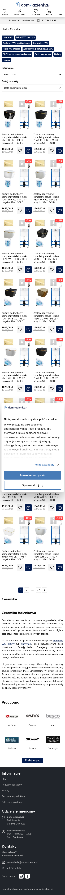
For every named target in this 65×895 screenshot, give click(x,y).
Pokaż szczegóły (44, 464)
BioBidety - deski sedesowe (17, 54)
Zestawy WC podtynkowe (16, 43)
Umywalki (8, 37)
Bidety (57, 54)
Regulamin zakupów (12, 784)
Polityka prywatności (12, 802)
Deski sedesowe (42, 54)
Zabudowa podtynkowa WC (38, 48)
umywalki (26, 644)
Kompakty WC (40, 43)
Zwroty (5, 790)
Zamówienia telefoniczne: (32, 20)
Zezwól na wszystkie (32, 475)
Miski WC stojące (11, 48)
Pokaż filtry (10, 74)
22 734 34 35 (14, 868)
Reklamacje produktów (13, 796)
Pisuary (6, 60)
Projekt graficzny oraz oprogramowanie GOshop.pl (27, 889)
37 (38, 590)
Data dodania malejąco (15, 88)
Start (4, 29)
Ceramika (15, 29)
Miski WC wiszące (25, 37)
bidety (11, 644)
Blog (4, 779)
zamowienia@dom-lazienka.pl (22, 862)
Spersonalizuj (32, 485)
